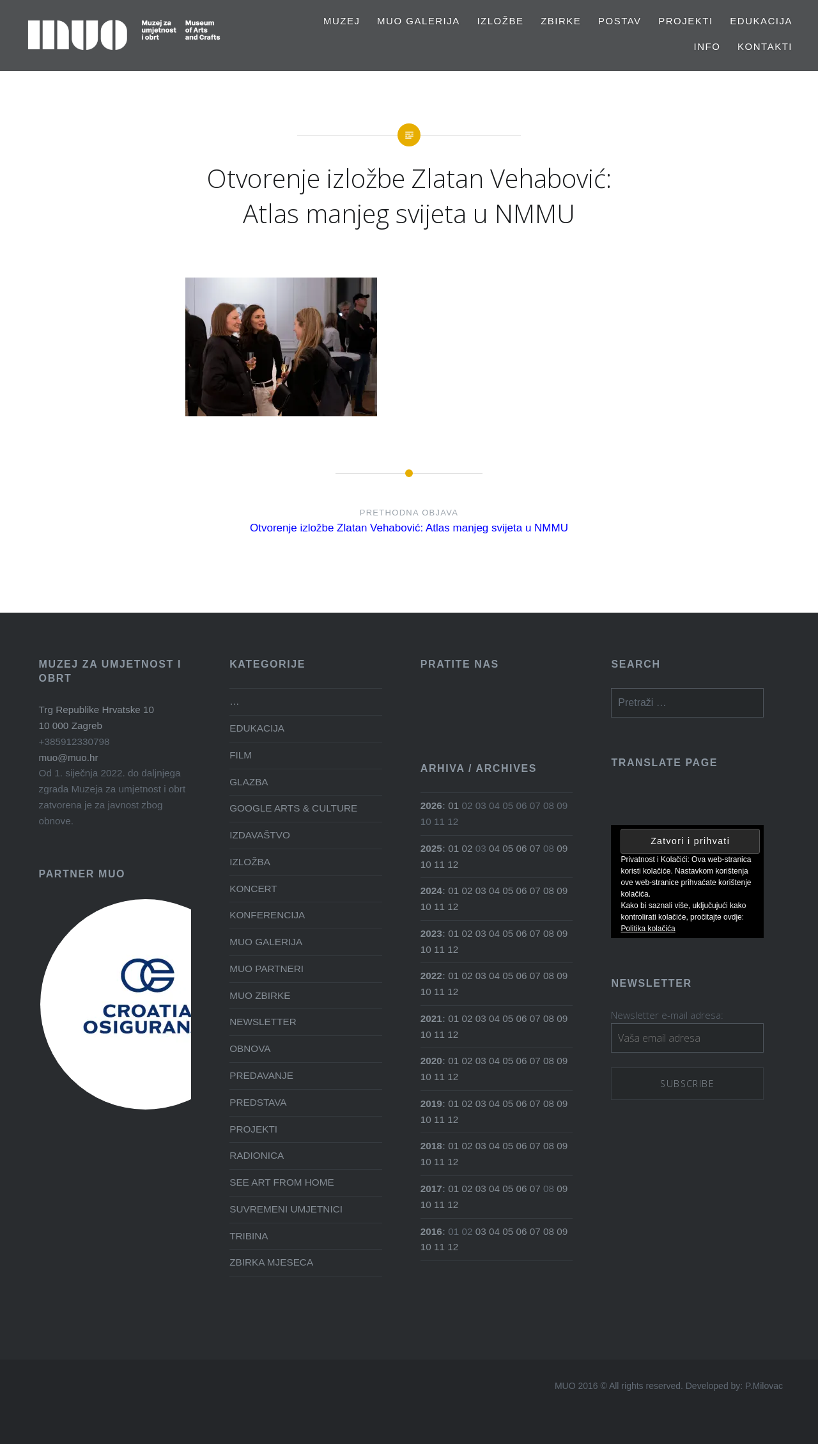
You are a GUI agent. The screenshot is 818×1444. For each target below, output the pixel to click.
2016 (431, 1231)
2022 (431, 975)
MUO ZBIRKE (259, 995)
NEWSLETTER (263, 1021)
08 (548, 890)
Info (707, 46)
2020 (431, 1060)
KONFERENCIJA (267, 914)
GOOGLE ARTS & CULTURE (293, 808)
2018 (431, 1145)
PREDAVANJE (261, 1075)
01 (453, 805)
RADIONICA (256, 1155)
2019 (431, 1103)
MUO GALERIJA (418, 20)
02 (466, 848)
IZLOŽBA (249, 861)
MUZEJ (341, 20)
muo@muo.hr (68, 757)
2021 (431, 1018)
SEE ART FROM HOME (281, 1182)
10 (426, 864)
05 (507, 848)
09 (562, 848)
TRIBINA (248, 1235)
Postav (620, 20)
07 (535, 848)
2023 (431, 933)
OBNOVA (249, 1048)
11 (439, 864)
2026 (431, 805)
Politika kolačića (648, 928)
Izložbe (500, 20)
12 (452, 864)
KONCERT (253, 888)
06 (521, 848)
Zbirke (561, 20)
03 (480, 890)
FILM (240, 754)
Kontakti (764, 46)
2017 (431, 1188)
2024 (431, 890)
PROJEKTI (685, 20)
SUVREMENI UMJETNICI (286, 1209)
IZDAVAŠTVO (259, 834)
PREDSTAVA (257, 1102)
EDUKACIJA (761, 20)
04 (494, 848)
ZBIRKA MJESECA (271, 1262)
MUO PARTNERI (266, 968)
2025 (431, 848)
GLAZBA (248, 781)
